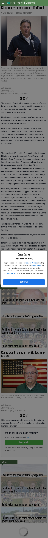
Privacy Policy (36, 265)
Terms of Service (31, 263)
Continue (24, 282)
